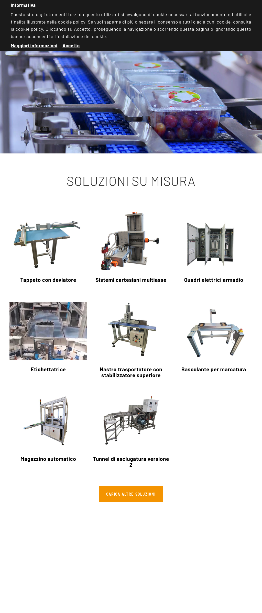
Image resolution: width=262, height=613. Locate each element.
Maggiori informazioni (34, 45)
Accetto (71, 45)
